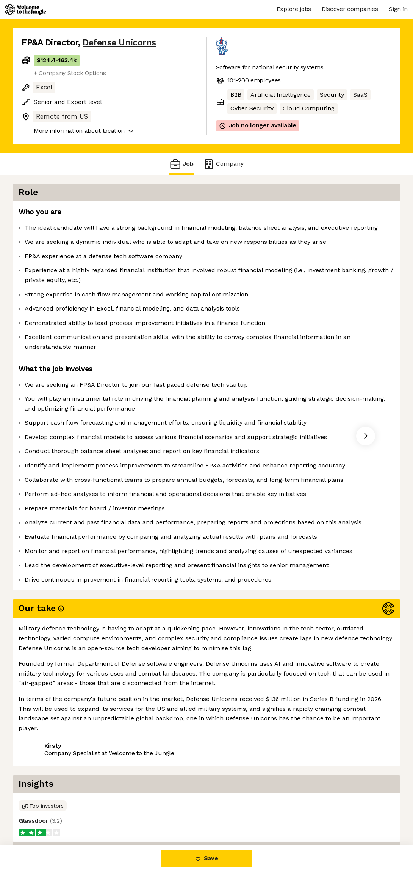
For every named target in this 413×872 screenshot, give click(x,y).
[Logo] (25, 9)
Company (223, 164)
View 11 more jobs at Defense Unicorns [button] (131, 813)
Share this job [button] (42, 813)
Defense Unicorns (119, 43)
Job (181, 164)
